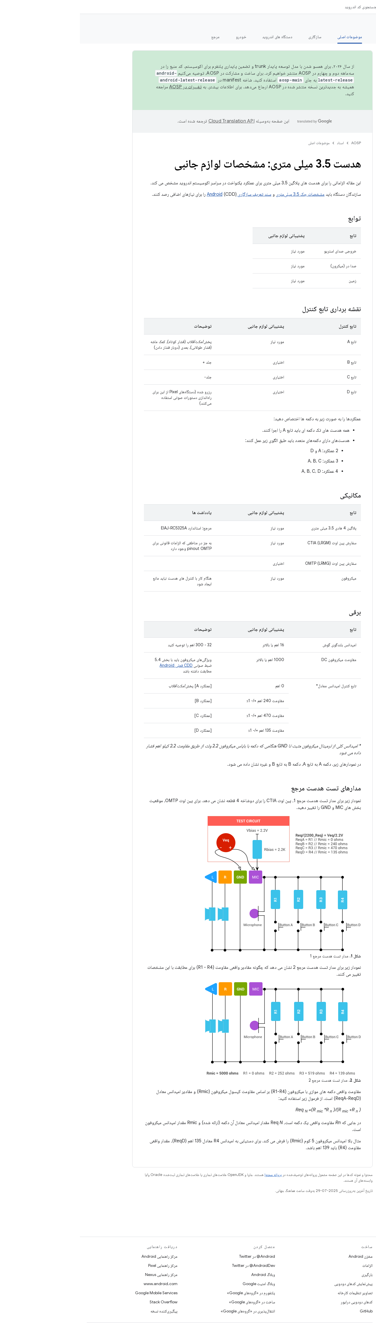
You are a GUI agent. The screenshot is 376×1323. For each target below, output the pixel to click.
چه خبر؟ (362, 36)
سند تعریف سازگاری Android (159, 194)
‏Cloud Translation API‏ (152, 121)
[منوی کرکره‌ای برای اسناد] (311, 7)
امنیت (302, 36)
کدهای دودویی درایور (277, 1301)
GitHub (286, 1311)
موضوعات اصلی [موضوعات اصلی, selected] (269, 36)
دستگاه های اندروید (197, 36)
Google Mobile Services (76, 1292)
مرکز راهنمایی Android (79, 1256)
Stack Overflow (84, 1301)
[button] (342, 47)
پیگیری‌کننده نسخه (84, 1311)
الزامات (287, 1265)
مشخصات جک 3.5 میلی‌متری (220, 194)
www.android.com (81, 1283)
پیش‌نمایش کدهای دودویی (273, 1283)
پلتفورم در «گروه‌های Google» (171, 1292)
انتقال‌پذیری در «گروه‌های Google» (168, 1311)
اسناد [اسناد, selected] (323, 6)
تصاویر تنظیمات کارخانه (275, 1292)
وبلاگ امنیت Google (179, 1283)
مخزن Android (280, 1256)
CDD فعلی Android (96, 665)
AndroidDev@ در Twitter (173, 1265)
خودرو (161, 36)
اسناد (260, 142)
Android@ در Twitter (177, 1256)
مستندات (361, 23)
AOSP (276, 142)
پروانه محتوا (193, 1174)
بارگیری (287, 1274)
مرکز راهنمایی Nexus (81, 1274)
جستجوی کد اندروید (281, 6)
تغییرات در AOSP (105, 87)
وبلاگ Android (183, 1274)
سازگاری (234, 36)
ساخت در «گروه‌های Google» (172, 1301)
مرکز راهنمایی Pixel (83, 1265)
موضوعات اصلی (239, 142)
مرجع (135, 36)
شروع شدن (331, 36)
